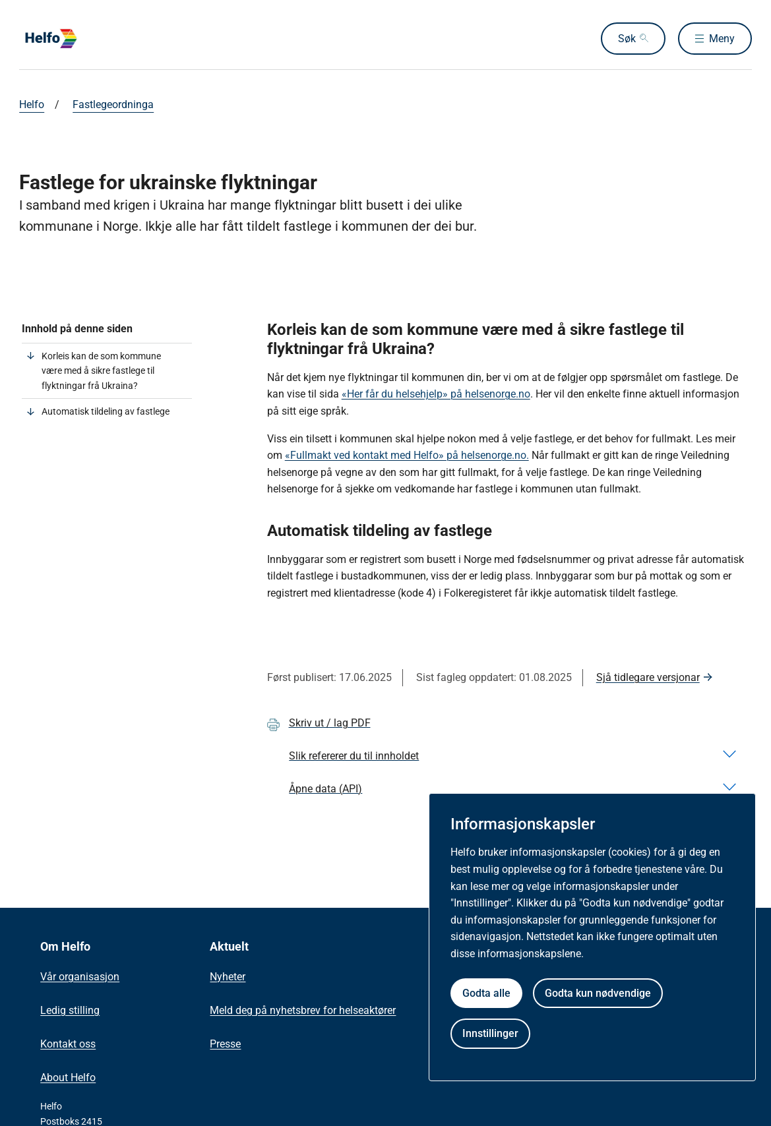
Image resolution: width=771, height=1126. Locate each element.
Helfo (31, 104)
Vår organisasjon (79, 976)
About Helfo (68, 1077)
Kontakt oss (68, 1044)
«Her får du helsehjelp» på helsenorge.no (436, 394)
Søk (627, 38)
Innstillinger (490, 1033)
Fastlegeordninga (113, 104)
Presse (225, 1044)
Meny (722, 38)
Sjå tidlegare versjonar (648, 677)
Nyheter (227, 976)
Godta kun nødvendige (598, 993)
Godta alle (486, 993)
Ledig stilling (70, 1010)
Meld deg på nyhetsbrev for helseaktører (303, 1010)
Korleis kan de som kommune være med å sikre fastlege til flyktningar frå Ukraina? (101, 371)
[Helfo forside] (114, 39)
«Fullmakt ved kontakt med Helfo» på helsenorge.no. (407, 455)
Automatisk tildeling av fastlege (106, 411)
